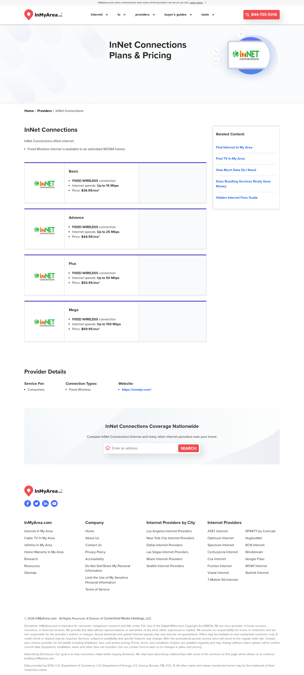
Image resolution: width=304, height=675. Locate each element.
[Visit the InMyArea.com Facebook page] (27, 503)
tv (119, 14)
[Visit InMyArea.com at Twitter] (36, 503)
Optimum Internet (221, 538)
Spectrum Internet (221, 545)
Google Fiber (255, 559)
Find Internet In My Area (234, 147)
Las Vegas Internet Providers (167, 552)
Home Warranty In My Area (44, 552)
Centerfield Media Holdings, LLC (127, 618)
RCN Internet (255, 545)
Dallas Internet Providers (164, 545)
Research (31, 559)
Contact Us (93, 545)
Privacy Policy (95, 552)
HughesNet (253, 538)
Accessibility (94, 559)
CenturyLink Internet (223, 552)
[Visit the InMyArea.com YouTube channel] (54, 503)
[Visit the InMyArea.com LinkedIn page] (45, 503)
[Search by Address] (188, 448)
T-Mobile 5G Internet (223, 580)
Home (89, 531)
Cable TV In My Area (39, 538)
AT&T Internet (218, 531)
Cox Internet (217, 559)
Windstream (254, 552)
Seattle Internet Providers (165, 566)
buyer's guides (175, 14)
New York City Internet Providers (170, 538)
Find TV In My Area (230, 159)
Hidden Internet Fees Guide (237, 198)
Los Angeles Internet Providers (169, 531)
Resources (32, 566)
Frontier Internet (220, 566)
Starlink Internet (257, 573)
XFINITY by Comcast (260, 531)
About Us (92, 538)
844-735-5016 (263, 14)
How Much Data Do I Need (236, 170)
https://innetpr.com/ (136, 390)
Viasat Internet (218, 573)
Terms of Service (97, 589)
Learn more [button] (196, 2)
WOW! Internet (256, 566)
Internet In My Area (38, 531)
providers (143, 14)
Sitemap (30, 573)
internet (97, 14)
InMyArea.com (46, 618)
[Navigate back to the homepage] (43, 14)
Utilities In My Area (38, 545)
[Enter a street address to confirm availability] (144, 448)
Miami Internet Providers (164, 559)
